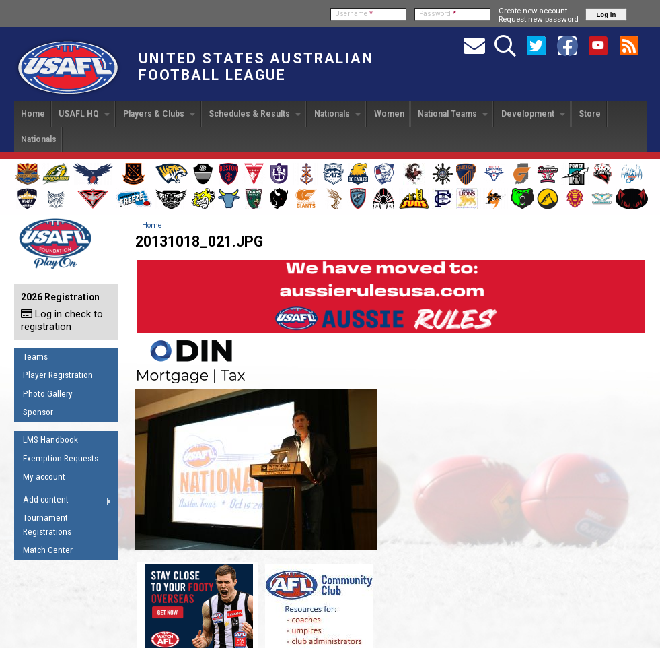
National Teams (453, 114)
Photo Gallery (48, 394)
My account (44, 477)
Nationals (337, 114)
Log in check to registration (62, 320)
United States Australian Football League (256, 67)
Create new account (533, 10)
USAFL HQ (84, 114)
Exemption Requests (60, 458)
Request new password (539, 19)
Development (533, 114)
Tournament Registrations (47, 525)
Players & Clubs (159, 114)
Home (33, 114)
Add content (63, 501)
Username (354, 14)
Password (437, 14)
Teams (35, 357)
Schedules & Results (255, 114)
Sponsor (38, 412)
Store (590, 114)
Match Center (48, 550)
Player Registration (58, 375)
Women (389, 114)
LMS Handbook (50, 439)
